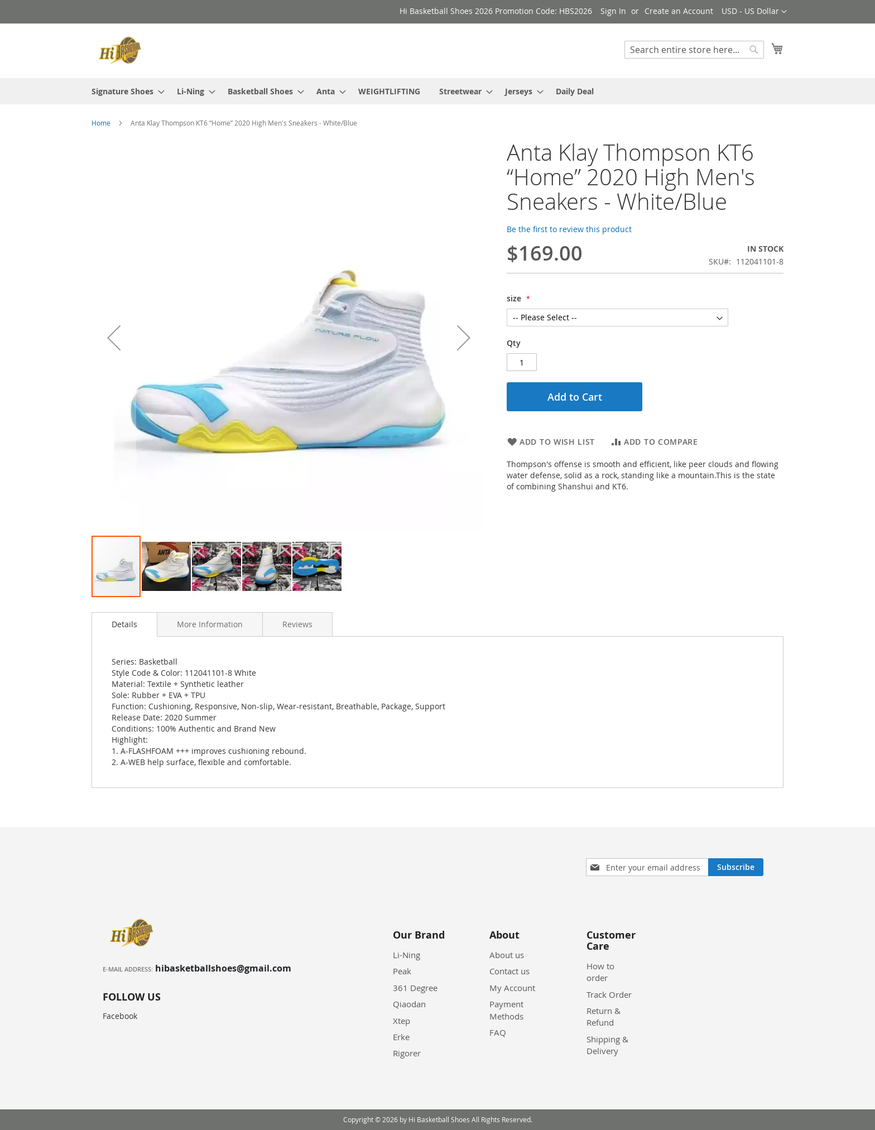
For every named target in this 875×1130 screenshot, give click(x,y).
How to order (600, 971)
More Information (210, 624)
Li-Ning (406, 954)
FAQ (497, 1032)
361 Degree (415, 987)
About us (506, 954)
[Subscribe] (735, 867)
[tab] (124, 624)
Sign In (613, 11)
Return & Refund (603, 1016)
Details (124, 624)
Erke (401, 1036)
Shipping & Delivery (607, 1044)
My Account (512, 987)
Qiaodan (409, 1003)
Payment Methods (506, 1009)
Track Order (609, 994)
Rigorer (407, 1053)
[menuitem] (125, 91)
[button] (754, 12)
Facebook (120, 1016)
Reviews (297, 624)
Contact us (509, 971)
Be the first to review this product (569, 229)
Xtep (401, 1020)
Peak (402, 971)
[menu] (437, 91)
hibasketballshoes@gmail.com (223, 968)
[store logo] (122, 50)
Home (101, 122)
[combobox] (694, 50)
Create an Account (679, 11)
